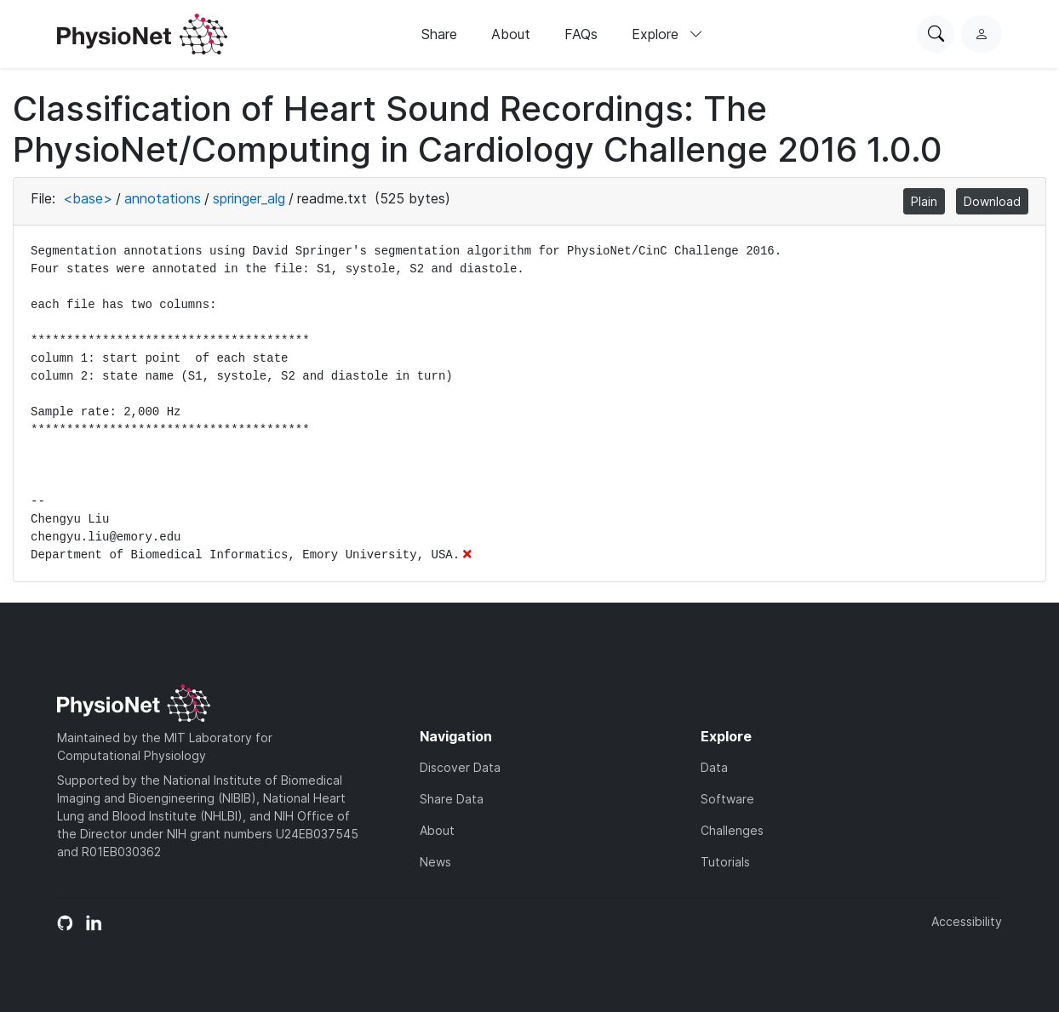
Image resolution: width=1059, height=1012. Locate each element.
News (435, 862)
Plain (924, 201)
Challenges (732, 830)
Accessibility (966, 921)
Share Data (452, 799)
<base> (87, 198)
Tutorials (725, 862)
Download (992, 201)
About (510, 34)
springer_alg (249, 198)
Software (727, 799)
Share (439, 34)
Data (714, 767)
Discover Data (460, 767)
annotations (162, 198)
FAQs (581, 34)
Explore (667, 34)
